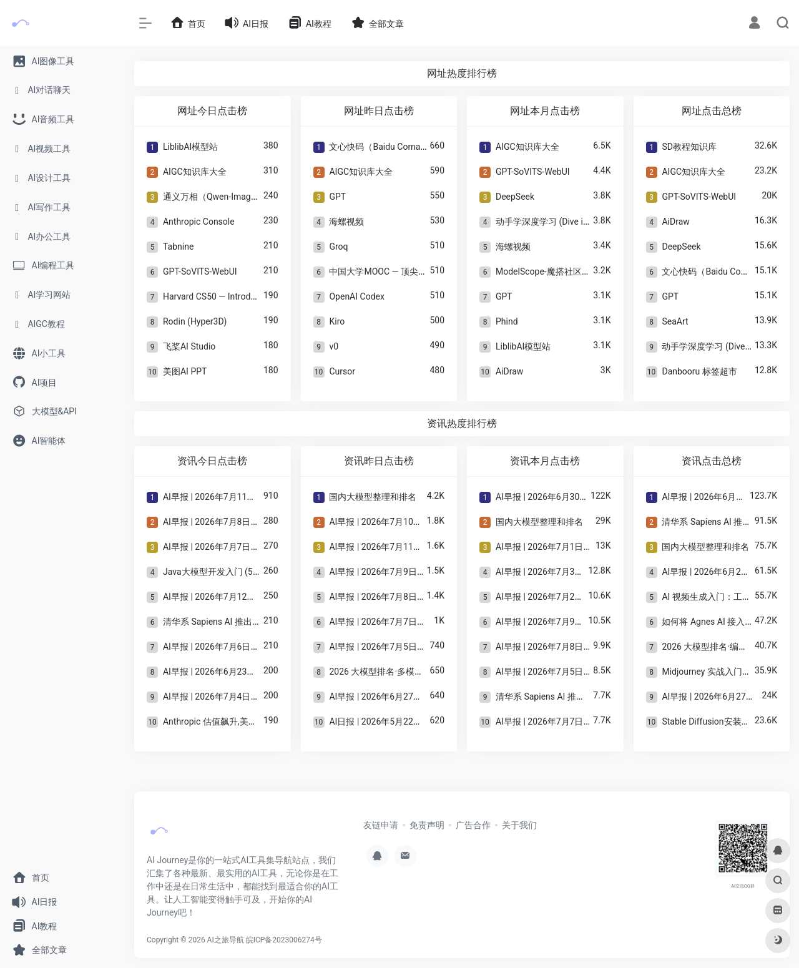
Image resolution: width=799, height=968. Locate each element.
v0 (333, 346)
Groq (338, 247)
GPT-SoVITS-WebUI (200, 271)
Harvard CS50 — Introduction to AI (229, 296)
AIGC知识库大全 (195, 172)
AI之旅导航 (225, 940)
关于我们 (519, 825)
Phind (507, 321)
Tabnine (178, 247)
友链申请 (380, 825)
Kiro (337, 321)
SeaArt (675, 321)
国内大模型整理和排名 (372, 497)
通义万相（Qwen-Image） (213, 197)
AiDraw (509, 371)
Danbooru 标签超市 (699, 371)
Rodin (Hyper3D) (195, 321)
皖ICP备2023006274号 (284, 940)
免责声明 (426, 825)
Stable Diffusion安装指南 (710, 721)
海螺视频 (346, 222)
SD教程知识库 (689, 147)
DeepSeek (515, 197)
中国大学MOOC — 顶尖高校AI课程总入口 (408, 271)
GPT (337, 197)
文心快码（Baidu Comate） (382, 147)
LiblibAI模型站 (190, 147)
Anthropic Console (199, 222)
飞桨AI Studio (189, 346)
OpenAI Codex (356, 296)
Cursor (342, 371)
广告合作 (473, 825)
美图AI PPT (185, 371)
